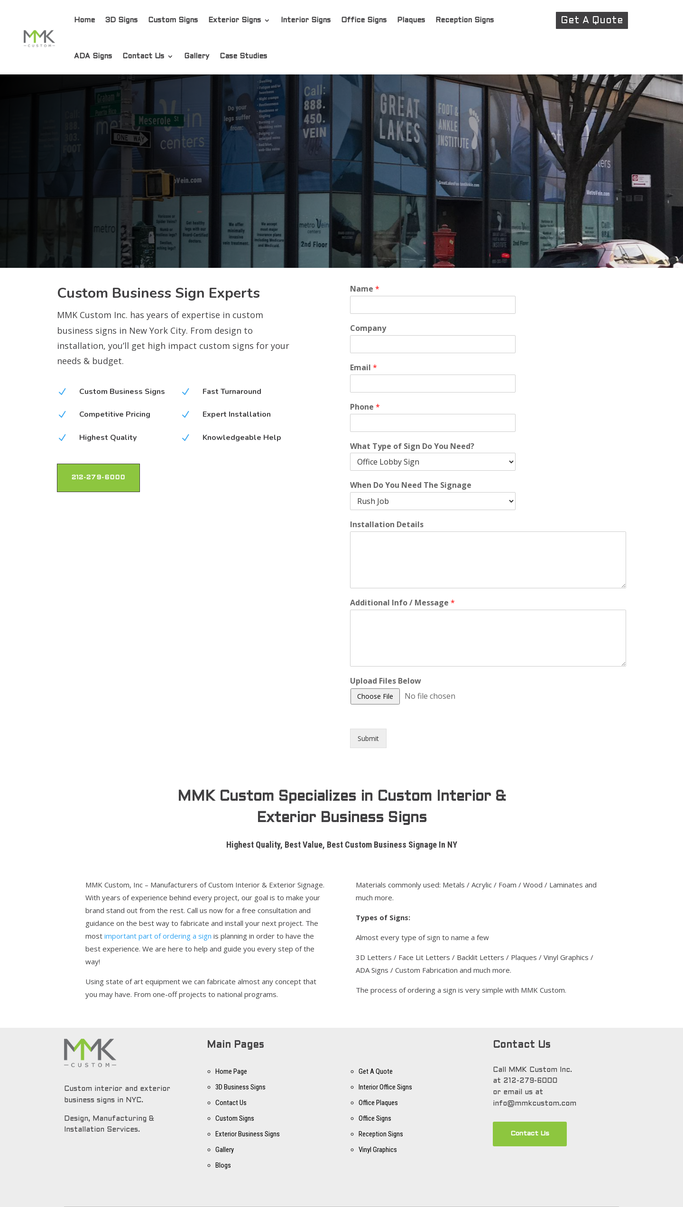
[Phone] (433, 423)
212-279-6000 (98, 478)
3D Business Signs (240, 1087)
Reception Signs (464, 20)
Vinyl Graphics (378, 1149)
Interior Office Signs (385, 1087)
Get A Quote (592, 21)
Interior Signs (306, 20)
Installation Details (387, 525)
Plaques (411, 20)
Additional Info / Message (402, 603)
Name (364, 289)
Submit (368, 738)
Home (84, 20)
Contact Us (143, 56)
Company (368, 328)
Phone (365, 407)
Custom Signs (173, 20)
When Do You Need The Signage (410, 485)
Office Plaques (378, 1102)
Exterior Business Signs (247, 1134)
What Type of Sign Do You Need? (412, 446)
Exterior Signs (234, 20)
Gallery (196, 56)
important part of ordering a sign (158, 936)
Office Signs (364, 20)
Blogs (223, 1165)
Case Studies (243, 56)
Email (363, 368)
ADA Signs (93, 56)
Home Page (231, 1071)
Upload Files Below (385, 681)
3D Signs (121, 20)
